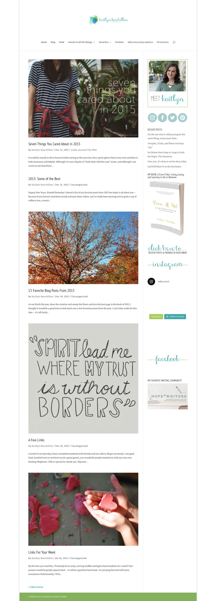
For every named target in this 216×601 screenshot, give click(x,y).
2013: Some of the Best (44, 178)
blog (53, 42)
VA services (163, 42)
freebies (119, 42)
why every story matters (140, 42)
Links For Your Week (41, 552)
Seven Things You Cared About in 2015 (54, 143)
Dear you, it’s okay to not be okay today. (167, 161)
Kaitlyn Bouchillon (42, 150)
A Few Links (36, 439)
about (44, 42)
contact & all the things (80, 42)
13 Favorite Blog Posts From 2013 (51, 290)
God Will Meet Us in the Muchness (164, 166)
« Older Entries (35, 587)
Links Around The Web (84, 150)
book (61, 42)
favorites (103, 42)
